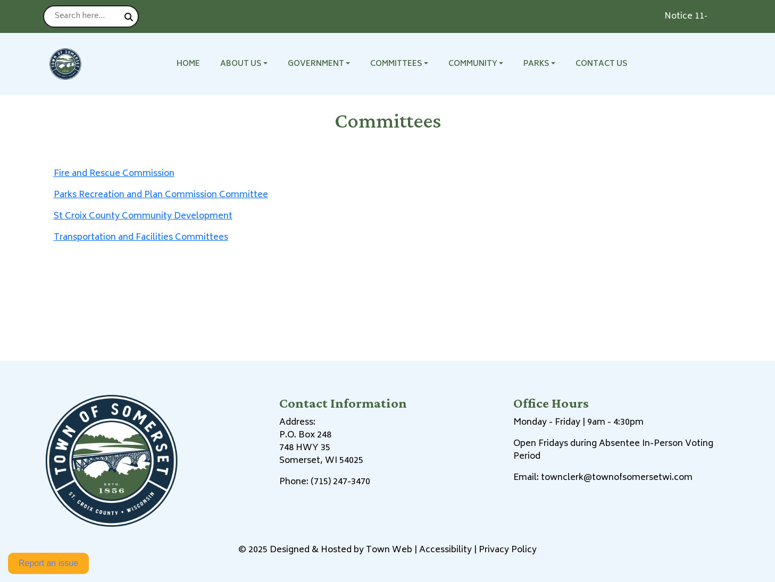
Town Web (389, 550)
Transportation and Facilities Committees (141, 237)
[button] (250, 64)
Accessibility (445, 550)
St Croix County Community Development (143, 216)
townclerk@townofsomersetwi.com (617, 477)
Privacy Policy (508, 550)
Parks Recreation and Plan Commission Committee (161, 195)
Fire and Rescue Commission (114, 173)
